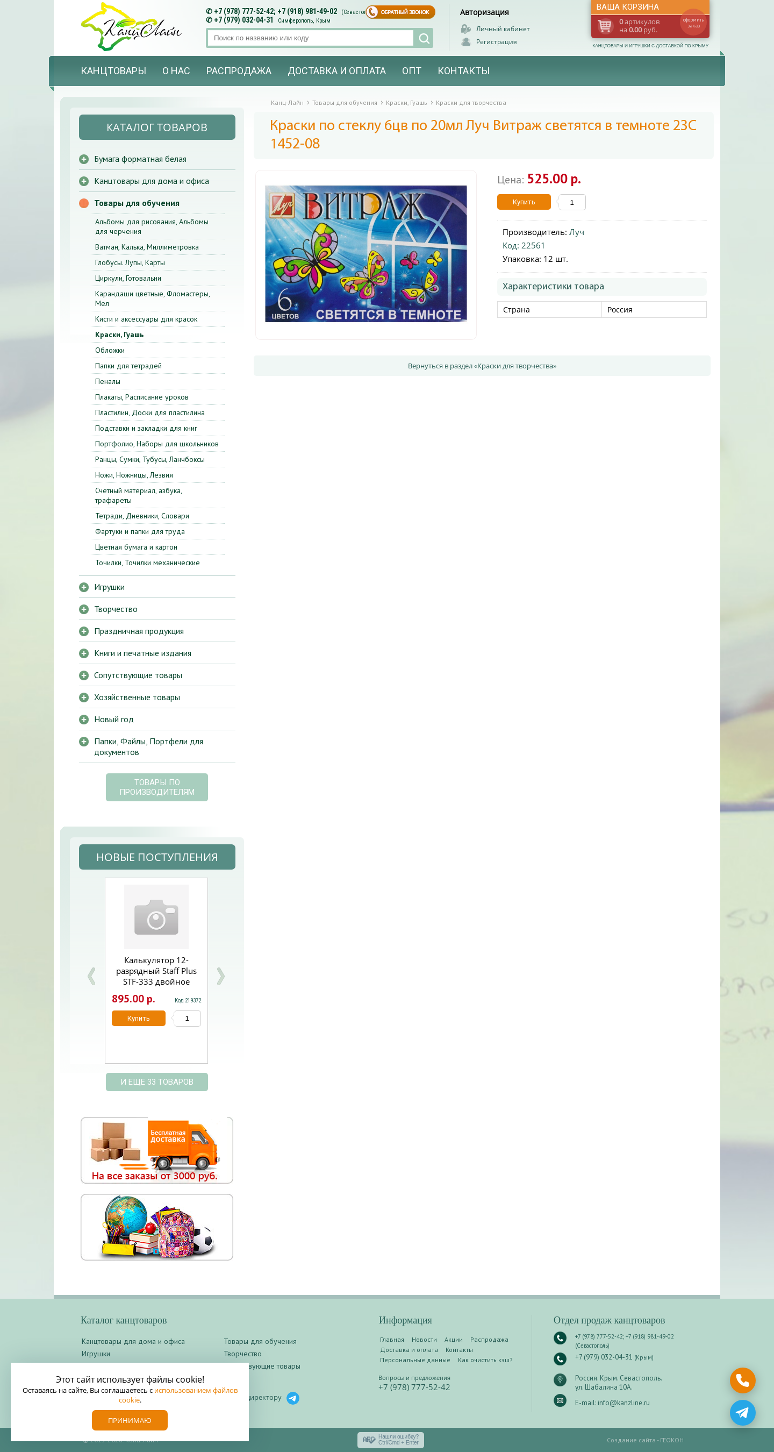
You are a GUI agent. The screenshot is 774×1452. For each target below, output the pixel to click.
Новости (424, 1339)
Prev (91, 976)
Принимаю (130, 1420)
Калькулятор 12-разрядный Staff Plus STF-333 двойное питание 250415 (156, 976)
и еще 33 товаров (157, 1082)
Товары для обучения (137, 202)
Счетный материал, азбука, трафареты (138, 495)
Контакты (464, 70)
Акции (454, 1339)
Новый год (114, 719)
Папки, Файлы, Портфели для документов (148, 746)
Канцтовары (113, 70)
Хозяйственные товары (137, 697)
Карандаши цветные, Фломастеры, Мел (152, 298)
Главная (392, 1339)
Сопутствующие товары (138, 675)
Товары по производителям (157, 787)
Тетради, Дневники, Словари (142, 516)
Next (220, 976)
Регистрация (496, 41)
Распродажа (238, 70)
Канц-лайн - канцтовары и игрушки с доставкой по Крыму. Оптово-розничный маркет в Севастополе (133, 26)
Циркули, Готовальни (128, 278)
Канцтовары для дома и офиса (151, 180)
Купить (524, 202)
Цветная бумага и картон (136, 547)
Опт (411, 70)
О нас (176, 70)
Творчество (116, 608)
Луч (576, 231)
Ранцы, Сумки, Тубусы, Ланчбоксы (150, 459)
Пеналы (107, 381)
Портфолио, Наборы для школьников (157, 444)
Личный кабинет (503, 28)
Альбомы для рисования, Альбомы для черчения (152, 226)
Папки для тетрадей (128, 366)
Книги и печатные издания (142, 652)
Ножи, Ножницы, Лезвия (134, 475)
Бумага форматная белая (140, 158)
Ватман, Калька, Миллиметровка (147, 247)
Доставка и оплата (337, 70)
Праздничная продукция (139, 630)
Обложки (110, 350)
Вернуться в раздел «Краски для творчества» (482, 366)
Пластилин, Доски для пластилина (150, 412)
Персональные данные (415, 1360)
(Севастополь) (359, 12)
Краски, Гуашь (119, 334)
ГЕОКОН (672, 1440)
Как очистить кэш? (485, 1360)
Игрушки (109, 586)
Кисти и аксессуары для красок (146, 319)
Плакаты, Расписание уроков (142, 397)
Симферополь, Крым (304, 20)
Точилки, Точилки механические (147, 562)
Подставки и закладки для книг (146, 428)
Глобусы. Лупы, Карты (130, 262)
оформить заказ (693, 23)
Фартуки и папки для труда (140, 531)
